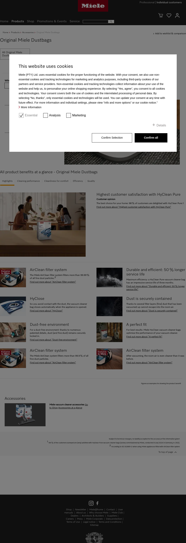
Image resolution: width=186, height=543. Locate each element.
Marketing (79, 115)
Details (161, 125)
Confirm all (151, 137)
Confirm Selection (112, 137)
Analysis (55, 115)
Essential (31, 115)
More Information (31, 107)
